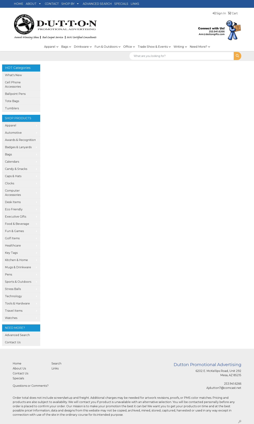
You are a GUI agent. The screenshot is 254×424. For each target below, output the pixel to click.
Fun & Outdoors (106, 46)
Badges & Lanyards (18, 147)
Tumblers (12, 108)
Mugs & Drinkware (18, 267)
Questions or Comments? (31, 385)
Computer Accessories (13, 193)
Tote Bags (12, 101)
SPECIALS (121, 3)
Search (56, 363)
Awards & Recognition (20, 140)
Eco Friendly (14, 209)
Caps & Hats (13, 176)
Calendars (12, 161)
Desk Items (13, 202)
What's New (13, 75)
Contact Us (12, 342)
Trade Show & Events (153, 46)
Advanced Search (17, 335)
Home (17, 363)
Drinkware (81, 46)
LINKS (135, 3)
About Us (19, 368)
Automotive (13, 132)
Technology (13, 296)
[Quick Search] (181, 56)
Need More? (198, 46)
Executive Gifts (15, 216)
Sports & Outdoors (18, 281)
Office (127, 46)
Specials (18, 378)
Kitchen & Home (16, 260)
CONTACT (52, 3)
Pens (8, 274)
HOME (18, 3)
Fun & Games (14, 231)
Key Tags (11, 252)
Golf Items (12, 238)
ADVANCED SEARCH (97, 3)
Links (55, 368)
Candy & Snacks (16, 169)
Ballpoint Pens (15, 94)
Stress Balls (13, 289)
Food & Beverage (17, 224)
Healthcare (13, 245)
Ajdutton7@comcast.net (223, 388)
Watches (11, 318)
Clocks (9, 183)
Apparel (49, 46)
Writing (179, 46)
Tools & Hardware (17, 303)
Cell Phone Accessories (13, 84)
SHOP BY (67, 3)
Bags (64, 46)
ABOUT (31, 3)
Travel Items (13, 310)
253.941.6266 (232, 383)
